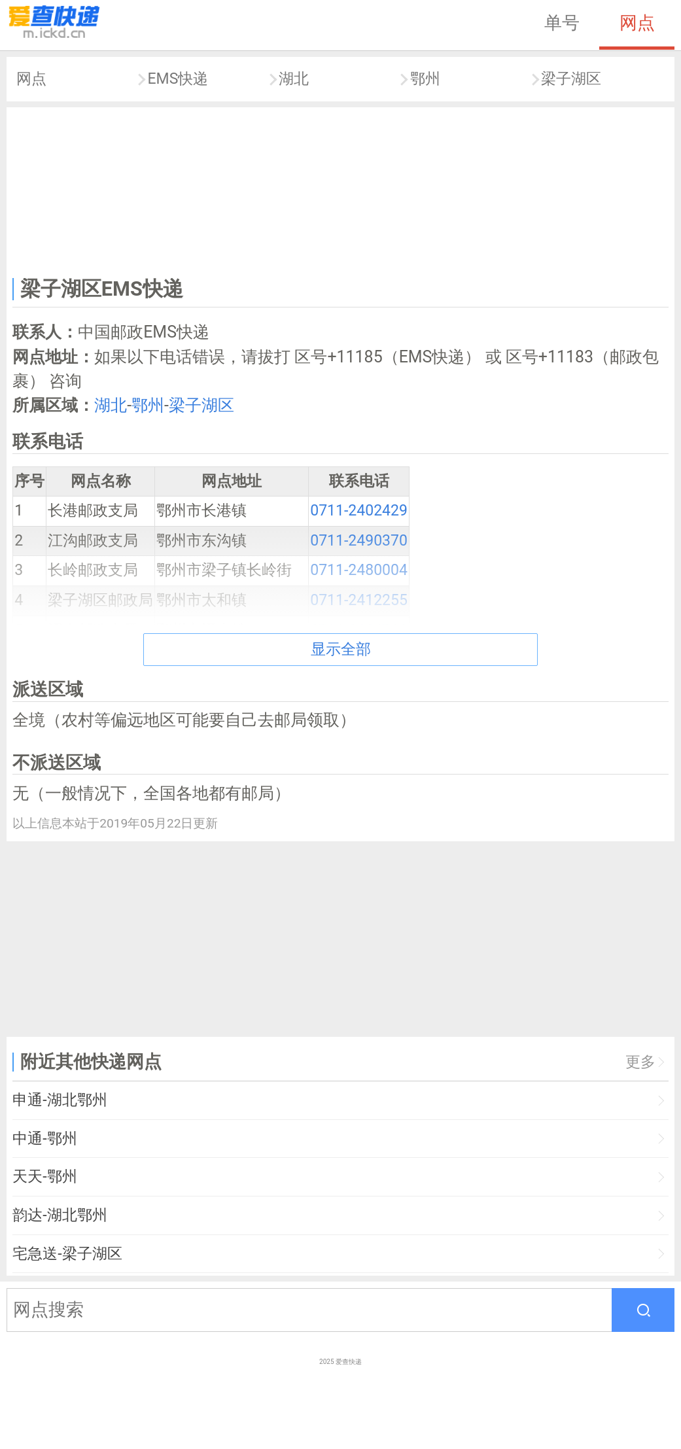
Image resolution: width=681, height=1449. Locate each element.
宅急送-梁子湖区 (67, 1254)
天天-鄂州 (44, 1176)
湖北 (294, 79)
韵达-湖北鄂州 (59, 1215)
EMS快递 (177, 79)
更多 (640, 1062)
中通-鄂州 (44, 1138)
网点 (637, 22)
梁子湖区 (571, 79)
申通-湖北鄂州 (59, 1100)
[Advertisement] (341, 189)
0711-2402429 (359, 510)
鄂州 (425, 79)
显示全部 (341, 649)
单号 (562, 22)
